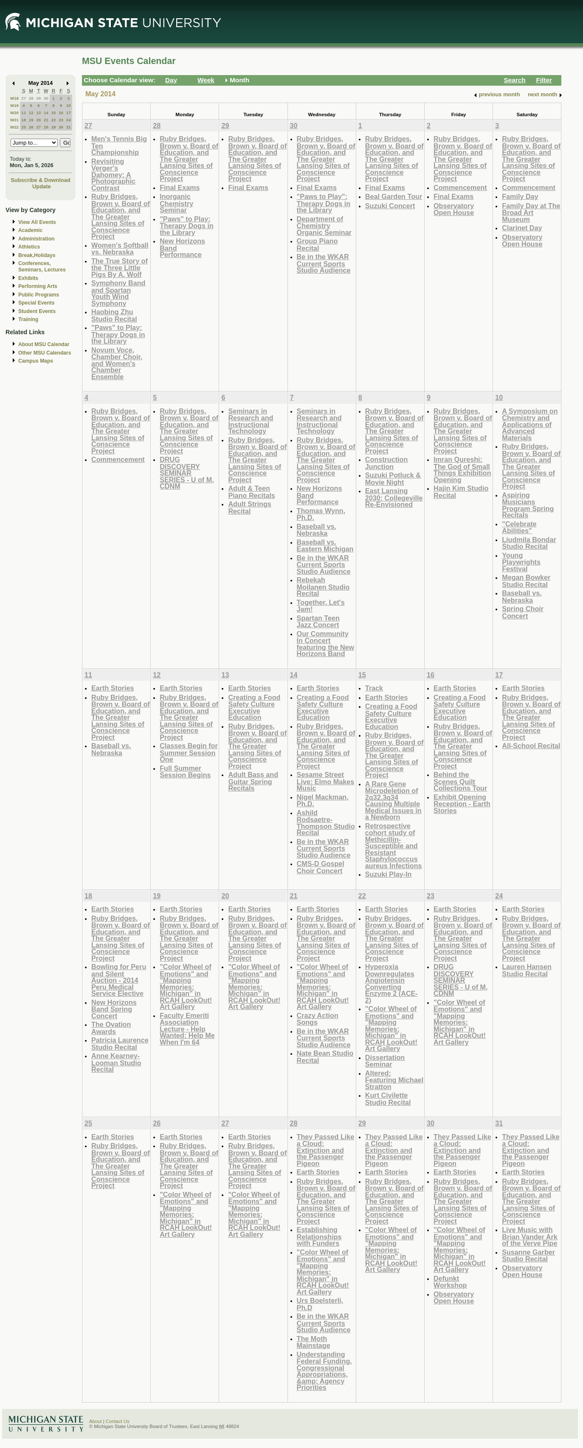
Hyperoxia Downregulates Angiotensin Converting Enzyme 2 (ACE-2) (391, 983)
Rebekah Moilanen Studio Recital (323, 586)
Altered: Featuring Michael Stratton (394, 1079)
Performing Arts (37, 286)
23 (61, 119)
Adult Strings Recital (249, 507)
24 (68, 119)
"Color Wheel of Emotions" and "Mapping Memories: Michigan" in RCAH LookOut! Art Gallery (186, 986)
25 (23, 127)
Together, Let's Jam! (321, 605)
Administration (36, 239)
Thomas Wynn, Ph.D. (321, 514)
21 (46, 119)
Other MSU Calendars (44, 353)
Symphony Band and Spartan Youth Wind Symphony (118, 293)
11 (23, 112)
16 (61, 112)
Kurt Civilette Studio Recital (388, 1098)
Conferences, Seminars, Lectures (42, 266)
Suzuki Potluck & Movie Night (393, 478)
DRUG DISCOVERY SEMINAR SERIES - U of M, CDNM (187, 473)
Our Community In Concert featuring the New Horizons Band (326, 644)
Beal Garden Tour (393, 196)
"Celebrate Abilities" (519, 527)
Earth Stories (112, 688)
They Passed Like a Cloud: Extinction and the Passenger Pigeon (326, 1150)
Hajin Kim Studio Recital (461, 491)
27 (23, 98)
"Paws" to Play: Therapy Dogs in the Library (118, 334)
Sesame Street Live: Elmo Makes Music (326, 781)
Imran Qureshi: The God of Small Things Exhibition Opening (462, 470)
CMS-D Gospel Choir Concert (320, 867)
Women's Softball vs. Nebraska (120, 248)
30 (46, 98)
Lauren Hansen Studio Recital (527, 970)
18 (23, 119)
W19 (14, 105)
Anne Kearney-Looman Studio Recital (116, 1062)
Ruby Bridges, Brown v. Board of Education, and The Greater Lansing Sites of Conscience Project (120, 216)
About (95, 1421)
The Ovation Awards (111, 1027)
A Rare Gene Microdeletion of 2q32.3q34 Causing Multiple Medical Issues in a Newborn (393, 800)
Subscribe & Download (40, 180)
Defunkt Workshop (450, 1282)
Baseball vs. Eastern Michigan (325, 545)
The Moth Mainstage (313, 1342)
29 (38, 98)
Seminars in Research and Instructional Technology (250, 421)
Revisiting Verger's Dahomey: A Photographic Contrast (113, 174)
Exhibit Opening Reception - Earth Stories (462, 803)
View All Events (37, 222)
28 (31, 98)
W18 (14, 98)
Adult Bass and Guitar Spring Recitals (253, 781)
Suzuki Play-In (388, 874)
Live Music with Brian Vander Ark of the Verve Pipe (530, 1236)
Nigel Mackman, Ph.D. (323, 800)
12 (31, 112)
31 (68, 127)
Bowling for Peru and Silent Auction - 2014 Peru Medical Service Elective (118, 980)
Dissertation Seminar (385, 1061)
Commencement (460, 187)
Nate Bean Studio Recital (325, 1056)
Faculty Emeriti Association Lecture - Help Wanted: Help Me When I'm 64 (187, 1029)
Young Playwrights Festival (521, 562)
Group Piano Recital (317, 244)
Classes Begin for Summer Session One (188, 752)
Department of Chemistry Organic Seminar (324, 225)
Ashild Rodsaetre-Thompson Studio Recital (326, 823)
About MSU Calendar (43, 344)
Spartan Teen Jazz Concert (318, 621)
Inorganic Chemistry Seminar (176, 203)
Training (28, 319)
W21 (14, 119)
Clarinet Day (522, 228)
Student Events (37, 311)
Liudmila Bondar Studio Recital (529, 543)
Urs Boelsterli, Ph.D (320, 1304)
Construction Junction (386, 463)
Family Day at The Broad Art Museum (531, 212)
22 (53, 119)
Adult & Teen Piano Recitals (251, 491)
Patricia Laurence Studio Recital (120, 1043)
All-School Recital (531, 745)
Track (374, 688)
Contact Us (118, 1421)
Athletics (29, 247)
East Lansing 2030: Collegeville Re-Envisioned (394, 497)
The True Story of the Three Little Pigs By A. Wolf (119, 267)
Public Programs (38, 295)
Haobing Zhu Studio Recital (114, 315)
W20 (14, 112)
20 (38, 119)
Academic (30, 230)
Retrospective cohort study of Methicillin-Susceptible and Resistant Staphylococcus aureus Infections (393, 845)
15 (53, 112)
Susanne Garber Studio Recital (528, 1255)
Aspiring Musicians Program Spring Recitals (528, 505)
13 (38, 112)
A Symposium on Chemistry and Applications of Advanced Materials (530, 424)
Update (41, 186)
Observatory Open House (454, 209)
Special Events (36, 303)
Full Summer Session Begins (185, 771)
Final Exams (180, 187)
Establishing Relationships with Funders (319, 1236)
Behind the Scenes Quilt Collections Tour (460, 781)
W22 (14, 127)
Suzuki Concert (390, 206)
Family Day (520, 196)
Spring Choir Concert (523, 612)
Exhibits (28, 278)
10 (68, 105)
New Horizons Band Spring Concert (114, 1009)
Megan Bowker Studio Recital (526, 580)
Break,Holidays (37, 255)
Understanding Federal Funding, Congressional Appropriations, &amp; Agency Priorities (324, 1371)
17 (68, 112)
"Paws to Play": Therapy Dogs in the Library (324, 203)
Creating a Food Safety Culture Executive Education (254, 707)
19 (31, 119)
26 (31, 127)
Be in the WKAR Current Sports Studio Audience (324, 263)
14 (46, 112)
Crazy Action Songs (317, 1019)
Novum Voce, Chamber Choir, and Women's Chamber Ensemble (116, 363)
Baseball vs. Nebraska (316, 530)
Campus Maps (35, 361)
